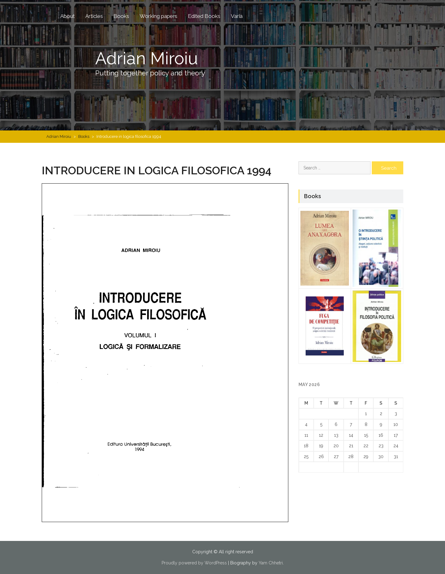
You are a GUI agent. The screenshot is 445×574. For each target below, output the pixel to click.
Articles (94, 16)
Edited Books (204, 16)
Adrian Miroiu (151, 58)
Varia (237, 16)
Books (121, 16)
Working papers (158, 16)
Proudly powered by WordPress (194, 562)
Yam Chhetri (271, 562)
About (67, 16)
